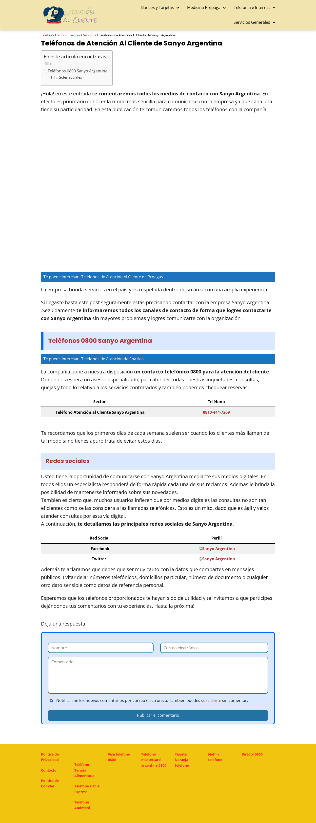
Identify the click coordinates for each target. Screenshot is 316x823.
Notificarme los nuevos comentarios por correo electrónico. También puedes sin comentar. (148, 700)
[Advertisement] (158, 155)
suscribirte (211, 700)
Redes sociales (70, 77)
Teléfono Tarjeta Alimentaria (84, 770)
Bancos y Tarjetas (157, 7)
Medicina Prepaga (203, 7)
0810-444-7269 (216, 412)
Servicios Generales (252, 22)
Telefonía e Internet (252, 7)
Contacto (49, 770)
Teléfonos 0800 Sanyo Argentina (77, 71)
